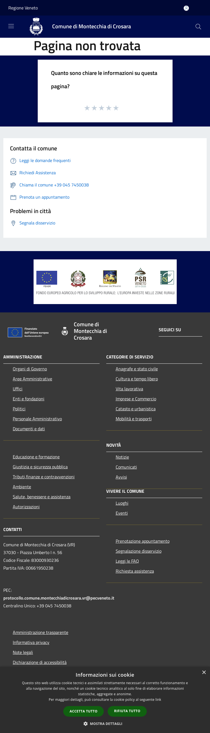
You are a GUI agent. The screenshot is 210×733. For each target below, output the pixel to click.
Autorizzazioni (26, 506)
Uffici (17, 388)
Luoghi (122, 503)
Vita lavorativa (129, 388)
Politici (19, 408)
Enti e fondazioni (28, 398)
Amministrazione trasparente (40, 632)
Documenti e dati (29, 428)
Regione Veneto (23, 7)
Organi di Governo (30, 368)
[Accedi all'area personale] (186, 8)
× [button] (204, 673)
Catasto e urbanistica (136, 408)
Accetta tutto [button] (83, 711)
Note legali (23, 652)
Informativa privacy (31, 642)
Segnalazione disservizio (138, 551)
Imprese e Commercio (136, 398)
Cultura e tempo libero (137, 378)
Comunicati (126, 467)
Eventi (122, 513)
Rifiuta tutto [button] (127, 711)
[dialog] (105, 700)
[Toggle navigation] (11, 26)
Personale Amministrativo (37, 418)
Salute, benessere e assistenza (41, 496)
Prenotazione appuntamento (142, 541)
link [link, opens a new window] (158, 699)
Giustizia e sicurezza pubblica (40, 466)
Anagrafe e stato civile (137, 368)
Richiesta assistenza (135, 571)
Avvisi (121, 477)
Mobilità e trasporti (134, 418)
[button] (105, 723)
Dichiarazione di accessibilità (40, 662)
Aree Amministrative (32, 378)
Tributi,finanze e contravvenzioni (44, 476)
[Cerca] (198, 26)
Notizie (122, 457)
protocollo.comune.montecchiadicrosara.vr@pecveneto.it (58, 598)
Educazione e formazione (36, 456)
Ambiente (22, 486)
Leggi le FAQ (127, 561)
